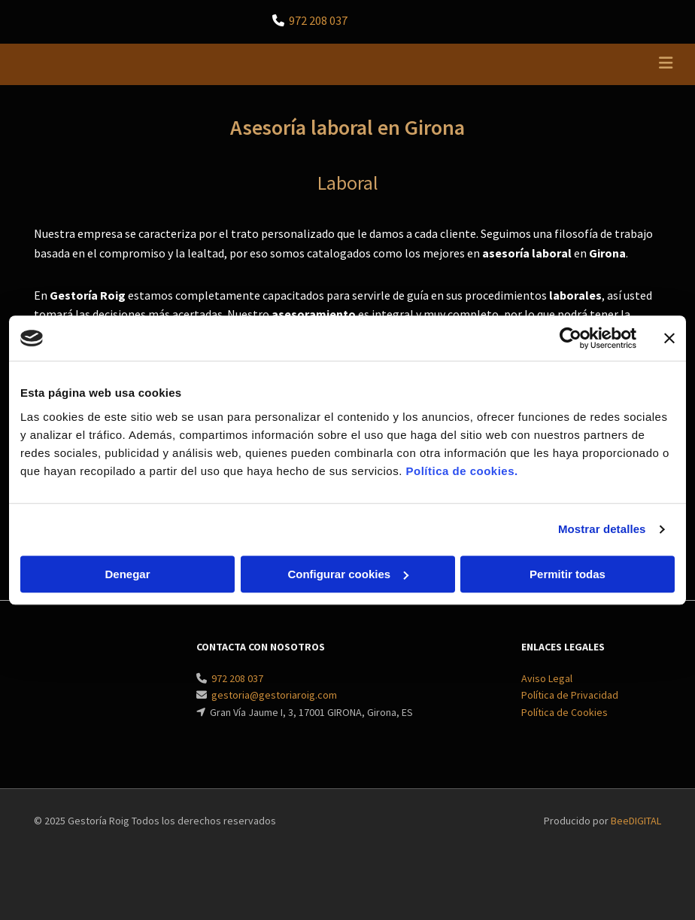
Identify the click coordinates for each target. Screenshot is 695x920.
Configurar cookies (347, 574)
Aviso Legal (546, 678)
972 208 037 (318, 20)
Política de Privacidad (569, 695)
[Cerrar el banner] (669, 338)
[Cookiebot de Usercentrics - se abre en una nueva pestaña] (570, 338)
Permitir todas (567, 574)
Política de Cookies (564, 712)
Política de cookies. (461, 471)
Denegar (127, 574)
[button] (461, 65)
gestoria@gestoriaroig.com (274, 695)
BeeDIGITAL (636, 820)
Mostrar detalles (602, 528)
